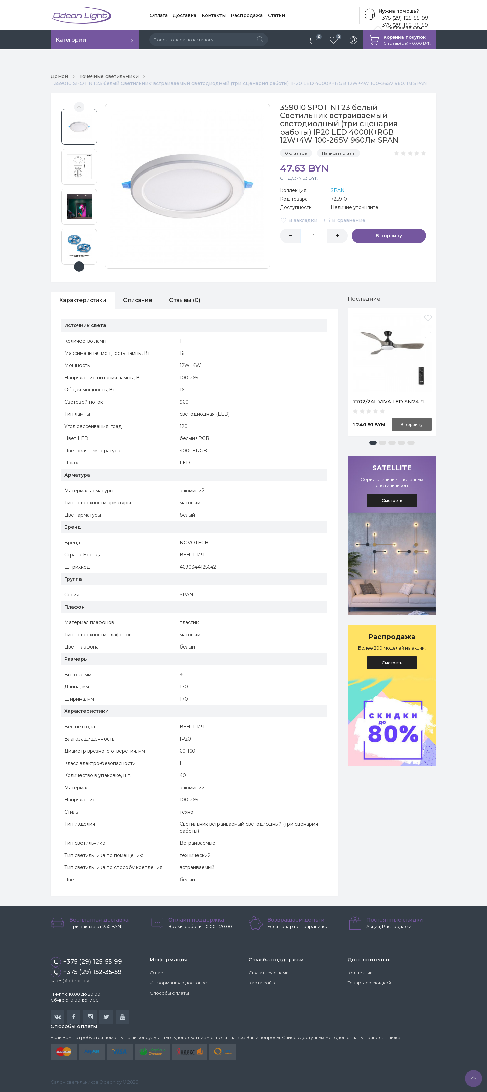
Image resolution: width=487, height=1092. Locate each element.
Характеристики (82, 300)
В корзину (389, 236)
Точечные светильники (109, 76)
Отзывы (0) (184, 300)
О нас (156, 972)
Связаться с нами (269, 972)
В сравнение (344, 220)
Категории (71, 40)
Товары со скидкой (369, 982)
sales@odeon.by (70, 981)
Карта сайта (263, 982)
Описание (137, 300)
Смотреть (392, 500)
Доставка (184, 15)
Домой (59, 76)
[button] (373, 443)
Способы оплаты (169, 993)
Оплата (159, 15)
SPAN (338, 190)
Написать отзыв (338, 153)
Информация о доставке (178, 982)
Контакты (214, 15)
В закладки (298, 220)
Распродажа (247, 15)
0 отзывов (296, 153)
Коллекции (360, 972)
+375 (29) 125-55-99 (403, 18)
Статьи (276, 15)
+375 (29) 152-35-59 (86, 972)
